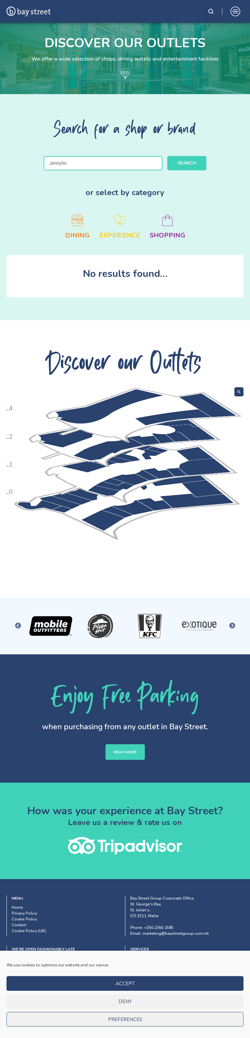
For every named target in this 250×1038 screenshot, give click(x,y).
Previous (18, 626)
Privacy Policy (24, 913)
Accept (125, 986)
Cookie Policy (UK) (29, 930)
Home (17, 907)
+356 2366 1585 (159, 927)
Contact (19, 925)
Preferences (125, 1022)
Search (186, 163)
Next (232, 626)
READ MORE (125, 752)
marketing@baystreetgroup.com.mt (176, 933)
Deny (125, 1004)
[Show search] (238, 391)
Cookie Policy (24, 919)
